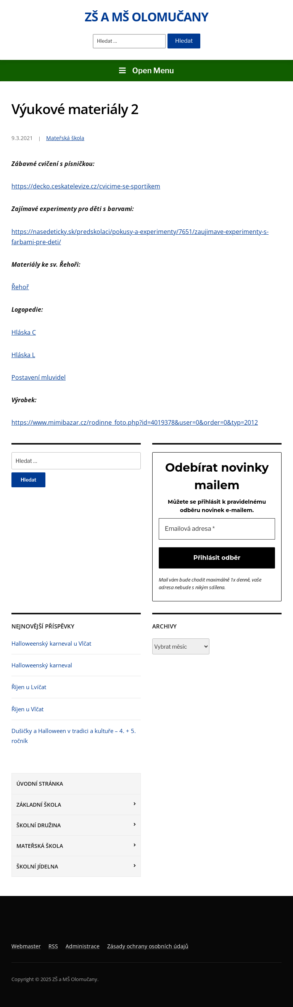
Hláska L (23, 355)
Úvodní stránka (39, 783)
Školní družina (38, 825)
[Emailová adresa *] (217, 529)
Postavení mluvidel (38, 377)
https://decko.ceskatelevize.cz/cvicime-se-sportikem (85, 186)
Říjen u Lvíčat (28, 687)
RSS (53, 946)
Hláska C (23, 332)
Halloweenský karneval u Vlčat (51, 643)
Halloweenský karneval (41, 665)
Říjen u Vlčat (27, 709)
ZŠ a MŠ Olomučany (146, 16)
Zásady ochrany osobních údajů (147, 946)
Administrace (83, 946)
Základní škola (38, 804)
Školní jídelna (37, 866)
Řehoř (20, 287)
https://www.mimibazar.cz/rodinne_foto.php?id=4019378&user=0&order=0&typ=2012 (134, 422)
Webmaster (26, 946)
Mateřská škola (39, 845)
